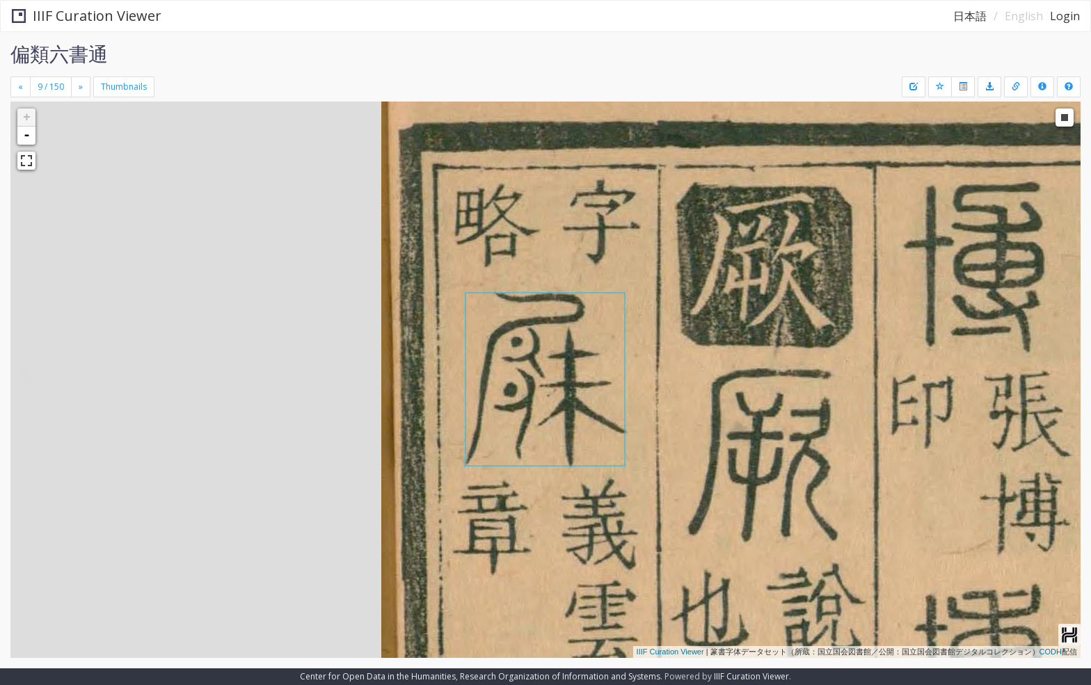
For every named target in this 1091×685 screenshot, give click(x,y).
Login (1065, 16)
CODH (1051, 651)
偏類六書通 (59, 53)
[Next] (80, 86)
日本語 (970, 16)
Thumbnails (124, 86)
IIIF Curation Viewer (86, 15)
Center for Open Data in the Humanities (378, 676)
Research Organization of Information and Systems (560, 676)
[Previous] (20, 86)
